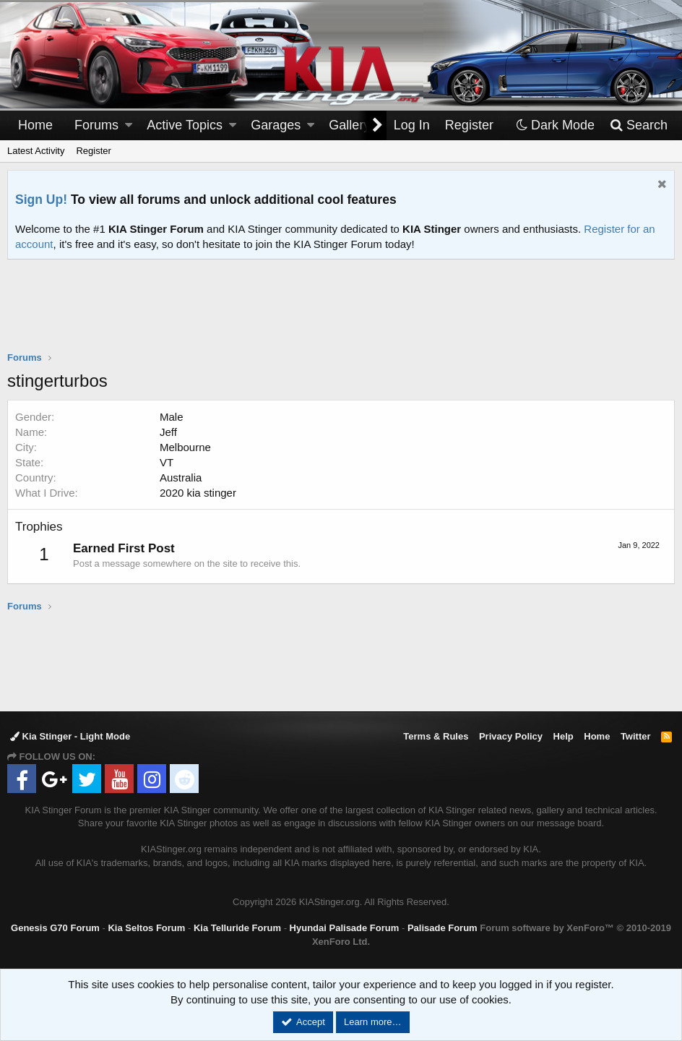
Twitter (636, 736)
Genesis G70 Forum (55, 927)
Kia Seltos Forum (146, 927)
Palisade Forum (442, 927)
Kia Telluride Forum (237, 927)
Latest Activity (35, 150)
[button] (128, 125)
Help (563, 736)
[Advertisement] (341, 314)
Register (93, 150)
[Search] (638, 125)
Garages (276, 125)
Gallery (349, 125)
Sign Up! (41, 199)
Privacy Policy (511, 736)
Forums (96, 125)
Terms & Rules (435, 736)
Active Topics (185, 125)
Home (35, 125)
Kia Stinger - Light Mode (70, 736)
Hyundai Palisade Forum (345, 927)
